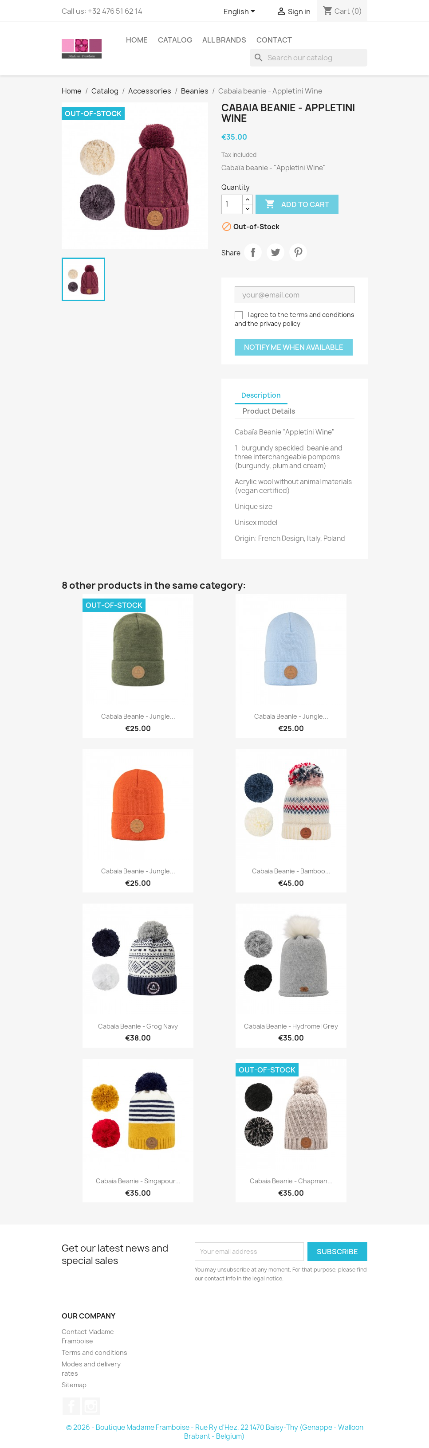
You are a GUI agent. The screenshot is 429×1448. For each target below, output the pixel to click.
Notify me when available (293, 347)
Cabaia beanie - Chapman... (291, 1181)
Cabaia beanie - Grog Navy (138, 1026)
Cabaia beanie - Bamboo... (291, 871)
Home (137, 40)
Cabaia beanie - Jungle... (138, 716)
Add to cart (297, 204)
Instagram (91, 1406)
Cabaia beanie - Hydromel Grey (291, 1026)
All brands (224, 40)
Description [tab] (261, 395)
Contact (274, 40)
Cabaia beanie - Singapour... (138, 1181)
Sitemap (74, 1385)
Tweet (275, 252)
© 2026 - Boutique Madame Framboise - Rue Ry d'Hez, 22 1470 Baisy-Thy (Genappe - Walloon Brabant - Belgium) (214, 1432)
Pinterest (298, 252)
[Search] (308, 58)
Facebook (71, 1406)
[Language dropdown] (241, 12)
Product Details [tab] (269, 411)
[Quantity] (232, 204)
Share (253, 252)
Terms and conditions (94, 1352)
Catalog (175, 40)
